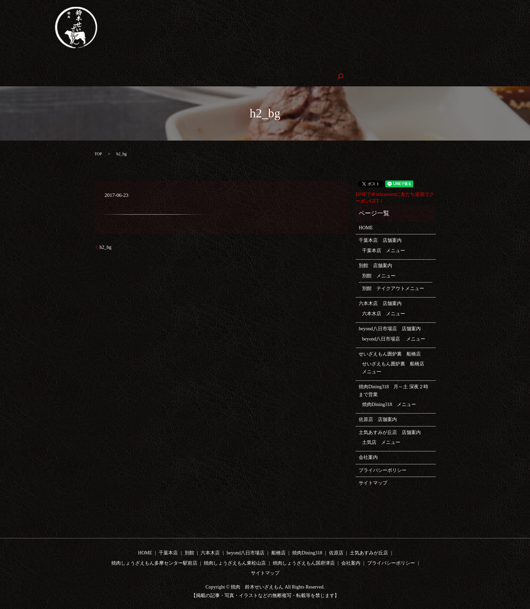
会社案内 (178, 75)
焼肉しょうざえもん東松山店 (53, 75)
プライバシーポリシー (382, 469)
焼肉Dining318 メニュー (389, 404)
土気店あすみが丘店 (381, 64)
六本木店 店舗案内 (380, 303)
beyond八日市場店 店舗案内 (389, 328)
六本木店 (148, 64)
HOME (28, 64)
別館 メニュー (379, 275)
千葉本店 (56, 64)
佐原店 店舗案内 (378, 419)
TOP (98, 153)
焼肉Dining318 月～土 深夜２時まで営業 (393, 390)
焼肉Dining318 (307, 64)
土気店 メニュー (381, 442)
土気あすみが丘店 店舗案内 (390, 431)
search (204, 76)
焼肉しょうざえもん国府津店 (126, 75)
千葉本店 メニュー (383, 249)
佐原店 (341, 64)
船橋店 (278, 552)
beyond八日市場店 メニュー (393, 338)
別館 (82, 64)
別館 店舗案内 (375, 265)
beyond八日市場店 (188, 64)
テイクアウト (113, 64)
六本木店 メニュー (383, 313)
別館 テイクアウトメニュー (393, 288)
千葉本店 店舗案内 (380, 240)
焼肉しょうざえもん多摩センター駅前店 (457, 64)
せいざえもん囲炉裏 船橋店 (250, 64)
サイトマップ (373, 482)
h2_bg (106, 246)
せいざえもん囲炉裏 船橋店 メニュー (395, 367)
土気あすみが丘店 (369, 552)
